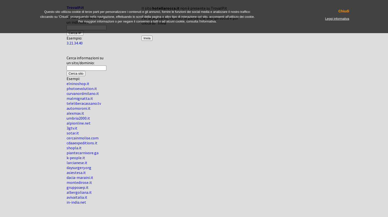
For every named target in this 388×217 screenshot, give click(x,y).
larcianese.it (77, 162)
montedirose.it (79, 182)
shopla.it (74, 147)
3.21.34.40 (75, 43)
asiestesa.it (76, 172)
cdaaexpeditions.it (82, 142)
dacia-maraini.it (80, 177)
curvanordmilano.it (83, 93)
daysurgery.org (79, 167)
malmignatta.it (80, 98)
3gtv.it (72, 128)
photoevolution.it (82, 88)
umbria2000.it (78, 118)
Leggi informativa (337, 19)
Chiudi (343, 11)
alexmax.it (75, 113)
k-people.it (76, 157)
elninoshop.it (78, 83)
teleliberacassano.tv (84, 103)
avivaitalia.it (77, 197)
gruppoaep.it (78, 187)
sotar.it (73, 132)
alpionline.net (79, 123)
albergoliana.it (79, 192)
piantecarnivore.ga (82, 152)
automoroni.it (79, 108)
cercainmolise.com (82, 137)
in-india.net (76, 202)
